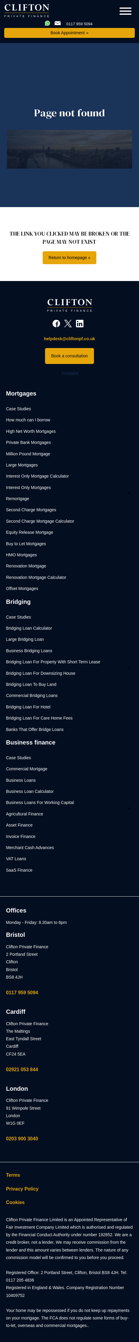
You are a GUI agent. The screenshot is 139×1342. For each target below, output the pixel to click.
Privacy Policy (22, 1188)
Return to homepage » (69, 257)
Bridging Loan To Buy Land (31, 684)
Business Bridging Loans (29, 650)
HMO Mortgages (21, 554)
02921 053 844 (22, 1069)
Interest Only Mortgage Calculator (37, 476)
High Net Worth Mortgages (31, 431)
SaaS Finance (19, 870)
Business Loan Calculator (30, 791)
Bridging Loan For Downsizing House (40, 673)
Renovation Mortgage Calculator (36, 577)
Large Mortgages (22, 465)
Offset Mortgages (22, 588)
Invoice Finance (20, 836)
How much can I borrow (28, 419)
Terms (13, 1175)
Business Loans (21, 780)
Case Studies (18, 408)
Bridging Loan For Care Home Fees (39, 718)
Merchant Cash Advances (30, 847)
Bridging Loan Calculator (29, 628)
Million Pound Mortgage (28, 453)
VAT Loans (16, 858)
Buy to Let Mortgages (26, 543)
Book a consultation (69, 355)
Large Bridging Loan (25, 639)
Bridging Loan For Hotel (28, 707)
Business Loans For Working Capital (40, 802)
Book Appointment (67, 32)
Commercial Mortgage (26, 768)
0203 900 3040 (22, 1138)
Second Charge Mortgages (31, 509)
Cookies (15, 1202)
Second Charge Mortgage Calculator (40, 521)
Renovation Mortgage (26, 566)
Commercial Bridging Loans (32, 695)
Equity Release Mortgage (29, 532)
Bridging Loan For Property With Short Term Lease (53, 661)
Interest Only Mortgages (28, 487)
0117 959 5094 (22, 992)
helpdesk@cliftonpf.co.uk (69, 338)
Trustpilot (69, 373)
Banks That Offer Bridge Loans (35, 729)
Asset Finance (19, 825)
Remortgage (17, 498)
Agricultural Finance (24, 814)
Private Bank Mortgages (28, 442)
